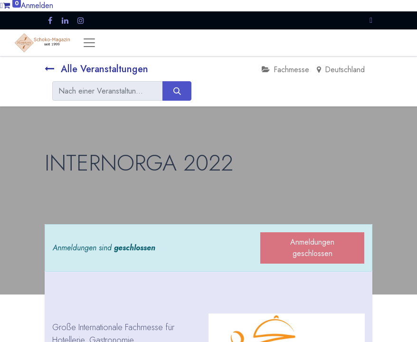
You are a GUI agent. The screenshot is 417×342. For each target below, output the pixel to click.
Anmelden (37, 5)
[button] (371, 20)
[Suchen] (176, 90)
